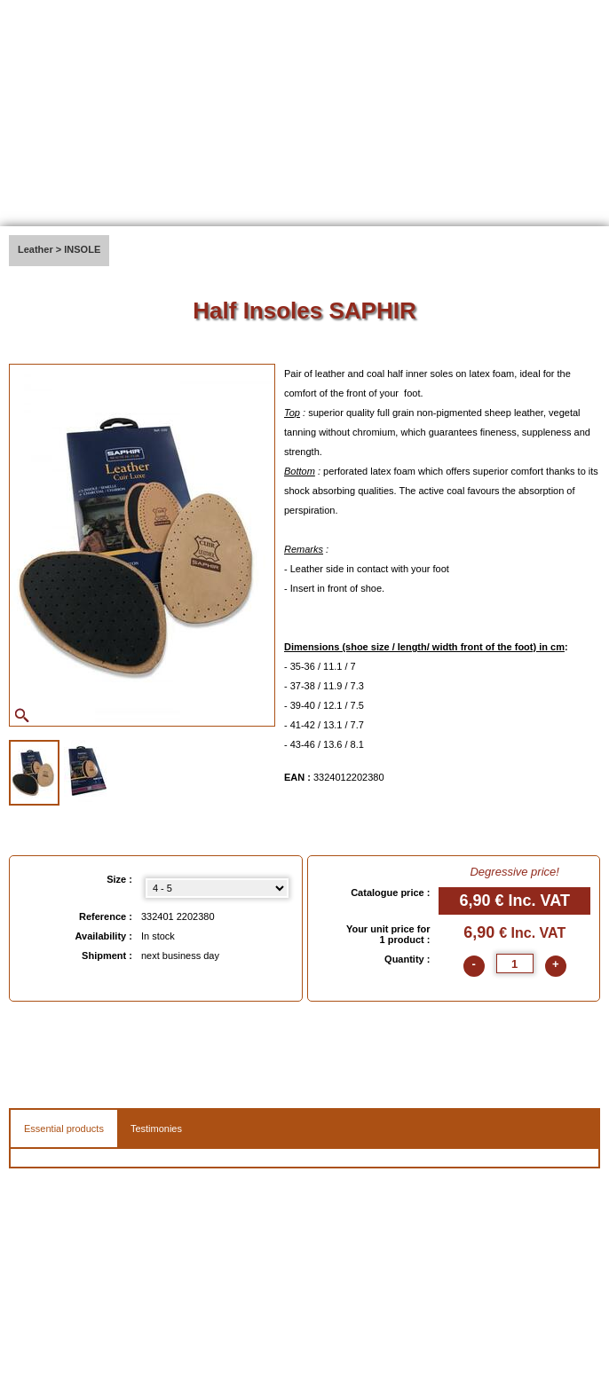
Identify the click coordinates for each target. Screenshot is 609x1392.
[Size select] (217, 888)
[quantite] (515, 963)
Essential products (64, 1128)
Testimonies (156, 1128)
